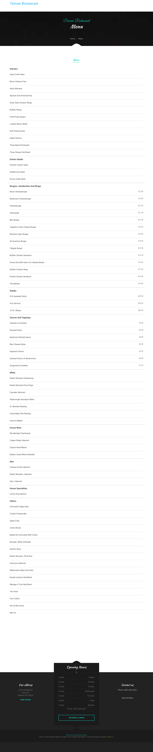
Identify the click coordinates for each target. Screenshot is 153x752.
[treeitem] (76, 613)
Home (72, 39)
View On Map (25, 700)
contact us (110, 737)
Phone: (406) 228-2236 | (127, 690)
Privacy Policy (82, 735)
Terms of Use (70, 735)
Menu (76, 60)
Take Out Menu (127, 698)
